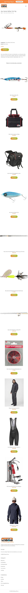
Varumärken (8, 42)
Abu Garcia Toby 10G (14, 95)
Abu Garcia (13, 42)
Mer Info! (5, 49)
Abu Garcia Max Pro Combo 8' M (14, 329)
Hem (2, 12)
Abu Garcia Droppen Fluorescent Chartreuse (14, 290)
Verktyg (2, 570)
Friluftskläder (3, 562)
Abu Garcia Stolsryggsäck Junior (14, 173)
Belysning (2, 560)
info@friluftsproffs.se (5, 554)
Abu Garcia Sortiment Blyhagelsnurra (14, 369)
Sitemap (2, 585)
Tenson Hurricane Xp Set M (14, 408)
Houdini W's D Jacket (14, 525)
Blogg (2, 577)
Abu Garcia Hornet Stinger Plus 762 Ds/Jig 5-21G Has (14, 251)
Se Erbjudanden (19, 1)
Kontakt (2, 579)
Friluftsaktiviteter (4, 564)
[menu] (26, 6)
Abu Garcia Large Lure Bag (14, 134)
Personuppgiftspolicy (5, 583)
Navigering (3, 566)
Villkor (2, 581)
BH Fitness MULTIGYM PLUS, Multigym (14, 486)
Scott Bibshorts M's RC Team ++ (14, 447)
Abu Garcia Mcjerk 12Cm (14, 212)
